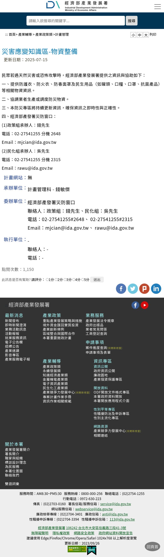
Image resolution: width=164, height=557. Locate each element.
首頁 (12, 34)
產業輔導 (25, 34)
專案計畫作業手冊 (57, 396)
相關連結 (101, 435)
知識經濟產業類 (55, 374)
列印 (152, 34)
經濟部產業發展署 (29, 304)
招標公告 (12, 346)
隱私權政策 (61, 532)
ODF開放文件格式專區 (112, 392)
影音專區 (12, 354)
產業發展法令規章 (100, 320)
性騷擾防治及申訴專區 (111, 413)
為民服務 (12, 466)
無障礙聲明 (39, 532)
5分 (86, 279)
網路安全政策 (84, 532)
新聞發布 (12, 320)
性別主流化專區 (106, 417)
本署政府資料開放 (108, 396)
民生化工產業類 (55, 387)
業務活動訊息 (15, 329)
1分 (51, 279)
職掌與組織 (14, 457)
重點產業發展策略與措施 (62, 320)
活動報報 (12, 333)
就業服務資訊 (15, 337)
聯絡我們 (12, 475)
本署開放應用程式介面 (111, 400)
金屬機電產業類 (55, 379)
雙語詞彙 (12, 483)
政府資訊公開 (104, 370)
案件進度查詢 (96, 347)
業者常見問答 (96, 329)
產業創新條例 (53, 329)
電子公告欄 (14, 342)
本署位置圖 (14, 470)
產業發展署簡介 (17, 449)
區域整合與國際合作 (59, 333)
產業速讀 (12, 350)
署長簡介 (12, 453)
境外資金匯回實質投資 (61, 324)
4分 (78, 279)
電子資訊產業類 (55, 383)
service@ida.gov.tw (115, 503)
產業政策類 (44, 34)
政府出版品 (95, 324)
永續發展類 (52, 370)
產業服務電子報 (17, 359)
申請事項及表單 (98, 352)
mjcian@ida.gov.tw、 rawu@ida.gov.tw (89, 227)
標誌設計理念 (15, 462)
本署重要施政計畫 (57, 337)
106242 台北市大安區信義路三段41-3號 (96, 527)
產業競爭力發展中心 (59, 392)
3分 (69, 279)
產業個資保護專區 (108, 379)
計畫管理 (62, 34)
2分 (60, 279)
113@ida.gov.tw (122, 519)
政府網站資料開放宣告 (115, 532)
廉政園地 (101, 374)
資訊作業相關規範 (57, 401)
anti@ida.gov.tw (115, 514)
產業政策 (52, 315)
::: (6, 34)
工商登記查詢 (96, 333)
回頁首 (152, 546)
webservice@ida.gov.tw (94, 508)
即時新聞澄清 (15, 324)
